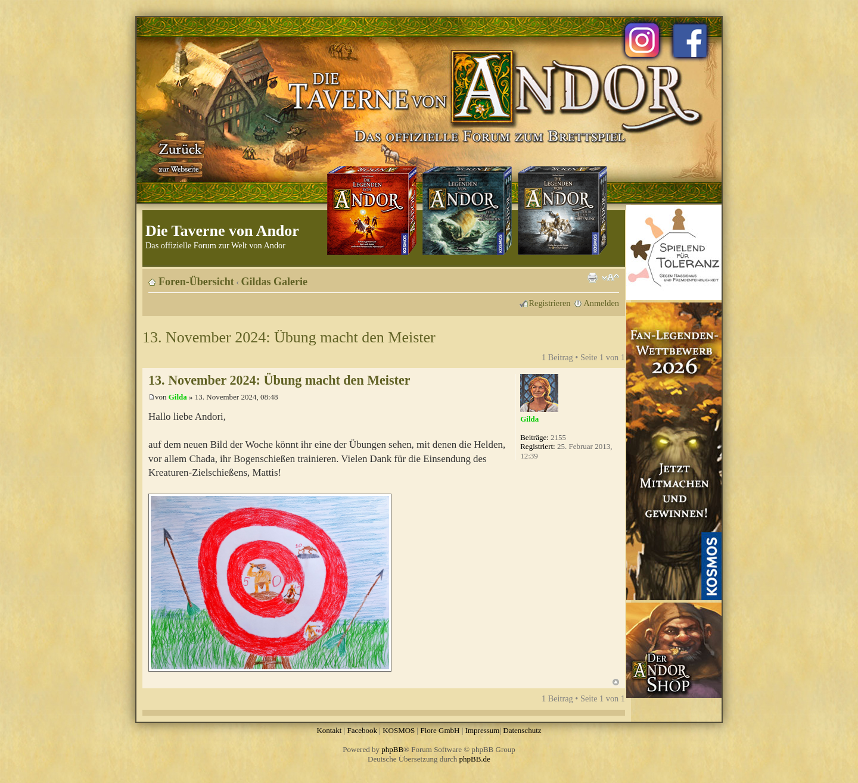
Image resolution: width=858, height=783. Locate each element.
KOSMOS (399, 730)
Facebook (362, 730)
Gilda (178, 396)
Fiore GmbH (439, 730)
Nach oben (616, 682)
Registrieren (550, 303)
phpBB (392, 749)
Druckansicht (592, 277)
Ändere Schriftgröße (610, 277)
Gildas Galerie (274, 282)
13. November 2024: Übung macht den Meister (289, 337)
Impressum (482, 730)
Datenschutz (522, 730)
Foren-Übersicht (196, 282)
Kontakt (328, 730)
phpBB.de (474, 758)
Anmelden (601, 303)
